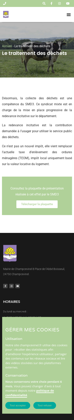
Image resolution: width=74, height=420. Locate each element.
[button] (69, 14)
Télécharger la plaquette (37, 204)
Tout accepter (18, 405)
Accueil (7, 46)
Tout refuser (45, 405)
